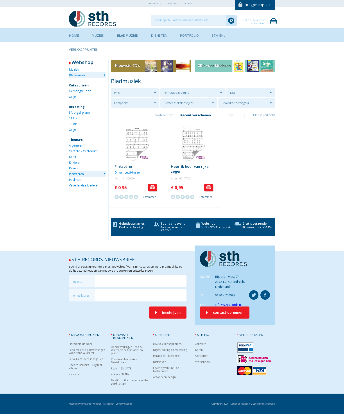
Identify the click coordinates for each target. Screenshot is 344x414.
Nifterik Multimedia (263, 404)
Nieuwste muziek (85, 335)
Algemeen (76, 145)
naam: (77, 281)
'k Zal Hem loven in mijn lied (86, 359)
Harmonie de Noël (80, 344)
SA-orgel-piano (79, 112)
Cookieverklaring (124, 404)
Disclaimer (108, 404)
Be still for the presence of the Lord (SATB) (129, 382)
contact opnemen (228, 312)
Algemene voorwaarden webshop (85, 404)
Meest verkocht (264, 115)
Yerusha (74, 374)
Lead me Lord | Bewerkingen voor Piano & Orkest (87, 351)
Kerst (72, 157)
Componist (121, 103)
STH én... (203, 335)
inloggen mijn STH (258, 5)
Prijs (117, 93)
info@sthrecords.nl (228, 305)
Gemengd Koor (80, 91)
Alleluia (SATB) (120, 374)
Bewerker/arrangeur (235, 103)
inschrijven (171, 313)
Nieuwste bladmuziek (123, 336)
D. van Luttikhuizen (128, 172)
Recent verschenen (195, 115)
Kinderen (75, 162)
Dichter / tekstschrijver (179, 103)
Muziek (74, 69)
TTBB (73, 124)
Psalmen (75, 179)
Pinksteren (76, 174)
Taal (232, 93)
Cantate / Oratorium (83, 151)
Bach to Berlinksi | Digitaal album (85, 367)
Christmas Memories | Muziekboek (125, 361)
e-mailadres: (81, 295)
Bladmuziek (77, 75)
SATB (73, 118)
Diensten (162, 335)
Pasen (73, 168)
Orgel (73, 97)
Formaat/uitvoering (176, 93)
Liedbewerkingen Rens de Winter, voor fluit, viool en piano (127, 350)
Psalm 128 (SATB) (121, 368)
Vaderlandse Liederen (84, 185)
